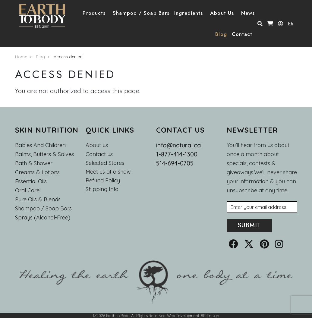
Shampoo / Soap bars (43, 208)
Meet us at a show (108, 172)
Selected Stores (105, 163)
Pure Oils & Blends (38, 199)
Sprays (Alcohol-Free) (42, 217)
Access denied (68, 56)
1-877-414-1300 (176, 154)
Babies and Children (40, 145)
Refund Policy (103, 180)
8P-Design (210, 315)
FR (291, 23)
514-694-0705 (175, 163)
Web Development (183, 315)
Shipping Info (102, 189)
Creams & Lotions (37, 172)
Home (21, 56)
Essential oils (31, 181)
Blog (221, 34)
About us (97, 145)
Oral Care (27, 190)
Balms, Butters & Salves (44, 154)
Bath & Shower (33, 163)
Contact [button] (242, 34)
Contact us (99, 154)
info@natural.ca (178, 145)
